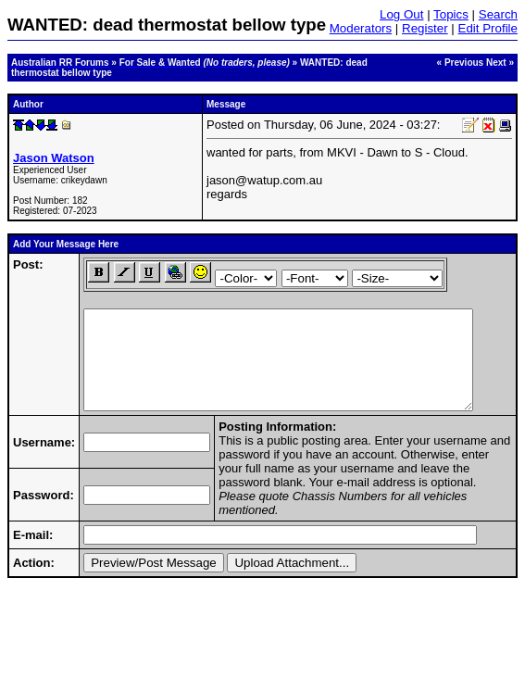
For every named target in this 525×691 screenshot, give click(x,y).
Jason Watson (53, 158)
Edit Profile (488, 28)
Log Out (401, 14)
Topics (451, 14)
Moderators (361, 28)
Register (425, 28)
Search (498, 14)
